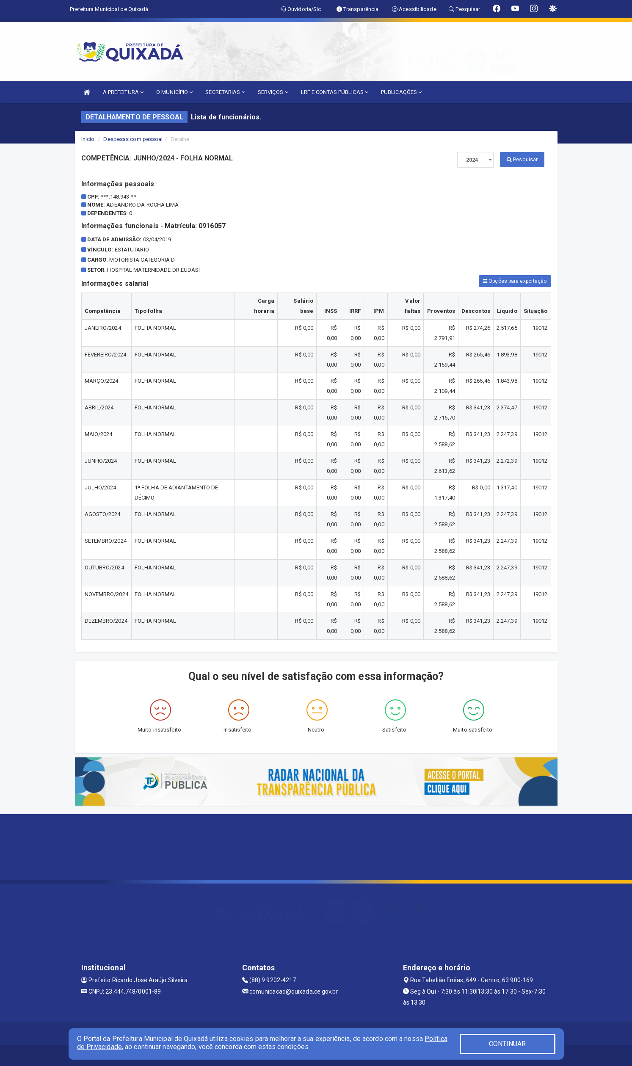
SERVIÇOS (273, 92)
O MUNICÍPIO (174, 92)
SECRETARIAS (225, 92)
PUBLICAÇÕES (401, 92)
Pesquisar (522, 159)
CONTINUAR (507, 1044)
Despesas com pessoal (133, 139)
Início (88, 139)
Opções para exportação (514, 281)
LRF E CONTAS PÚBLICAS (334, 92)
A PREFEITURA (123, 92)
